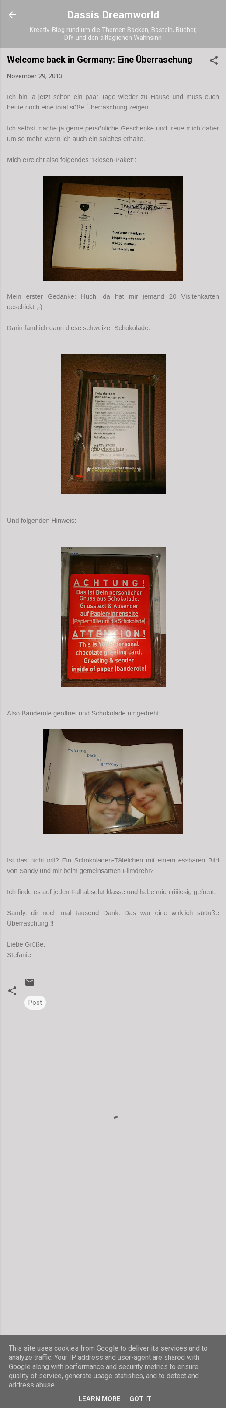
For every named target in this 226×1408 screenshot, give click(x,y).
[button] (214, 62)
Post (35, 1003)
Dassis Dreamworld (113, 15)
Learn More (99, 1399)
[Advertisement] (113, 1280)
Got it (140, 1399)
